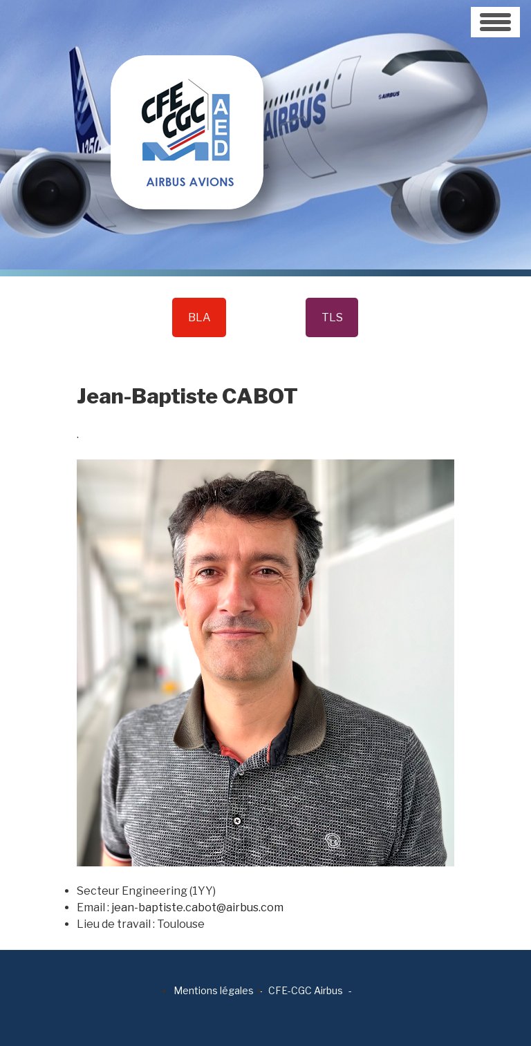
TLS (332, 317)
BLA (199, 317)
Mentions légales (214, 990)
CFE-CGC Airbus (305, 990)
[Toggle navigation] (495, 22)
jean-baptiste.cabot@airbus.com (197, 907)
